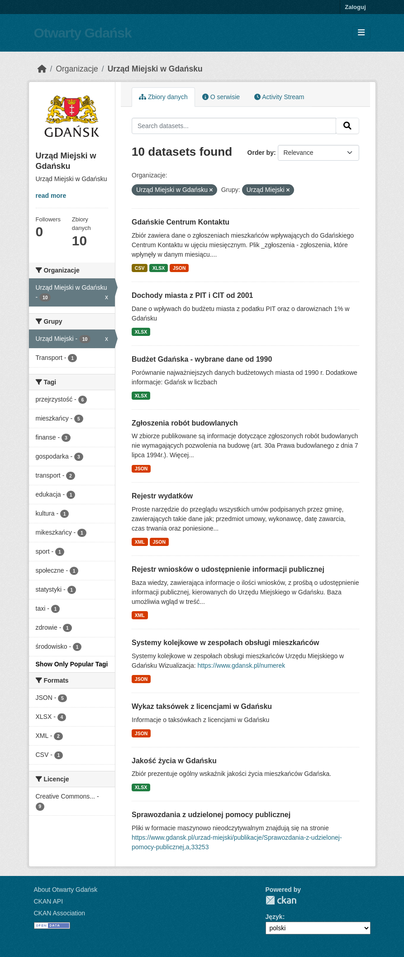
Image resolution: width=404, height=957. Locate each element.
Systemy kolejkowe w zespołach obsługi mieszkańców (225, 642)
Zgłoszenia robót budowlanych (185, 423)
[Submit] (347, 126)
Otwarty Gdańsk (83, 32)
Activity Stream (279, 96)
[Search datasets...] (234, 126)
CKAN (281, 900)
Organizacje (77, 68)
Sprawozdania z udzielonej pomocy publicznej (211, 814)
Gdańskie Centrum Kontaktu (180, 222)
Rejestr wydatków (162, 496)
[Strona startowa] (42, 68)
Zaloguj (355, 7)
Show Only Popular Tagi (72, 664)
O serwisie (221, 96)
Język (274, 916)
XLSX (158, 268)
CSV (140, 268)
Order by (260, 152)
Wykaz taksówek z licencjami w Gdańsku (202, 706)
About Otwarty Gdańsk (66, 889)
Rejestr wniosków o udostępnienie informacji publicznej (228, 569)
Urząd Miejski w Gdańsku (155, 68)
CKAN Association (60, 913)
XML (140, 542)
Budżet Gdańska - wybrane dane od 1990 (202, 359)
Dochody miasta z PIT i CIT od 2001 (192, 295)
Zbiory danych (163, 96)
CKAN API (48, 901)
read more (51, 195)
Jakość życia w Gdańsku (174, 761)
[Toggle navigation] (361, 32)
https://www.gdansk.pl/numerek (241, 665)
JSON (179, 268)
